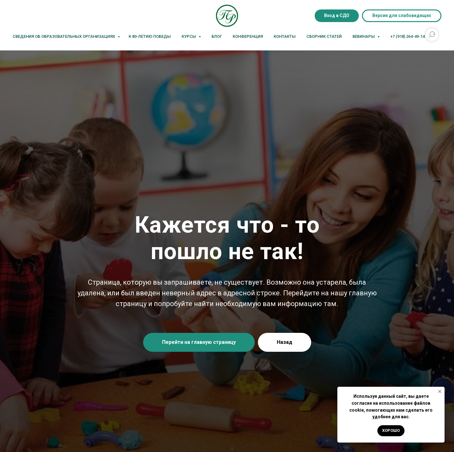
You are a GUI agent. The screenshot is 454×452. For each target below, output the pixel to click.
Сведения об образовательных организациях (64, 36)
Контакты (285, 36)
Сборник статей (324, 36)
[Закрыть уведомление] (440, 391)
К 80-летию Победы (150, 36)
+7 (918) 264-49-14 (407, 36)
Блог (217, 36)
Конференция (248, 36)
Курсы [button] (189, 36)
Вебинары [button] (364, 36)
